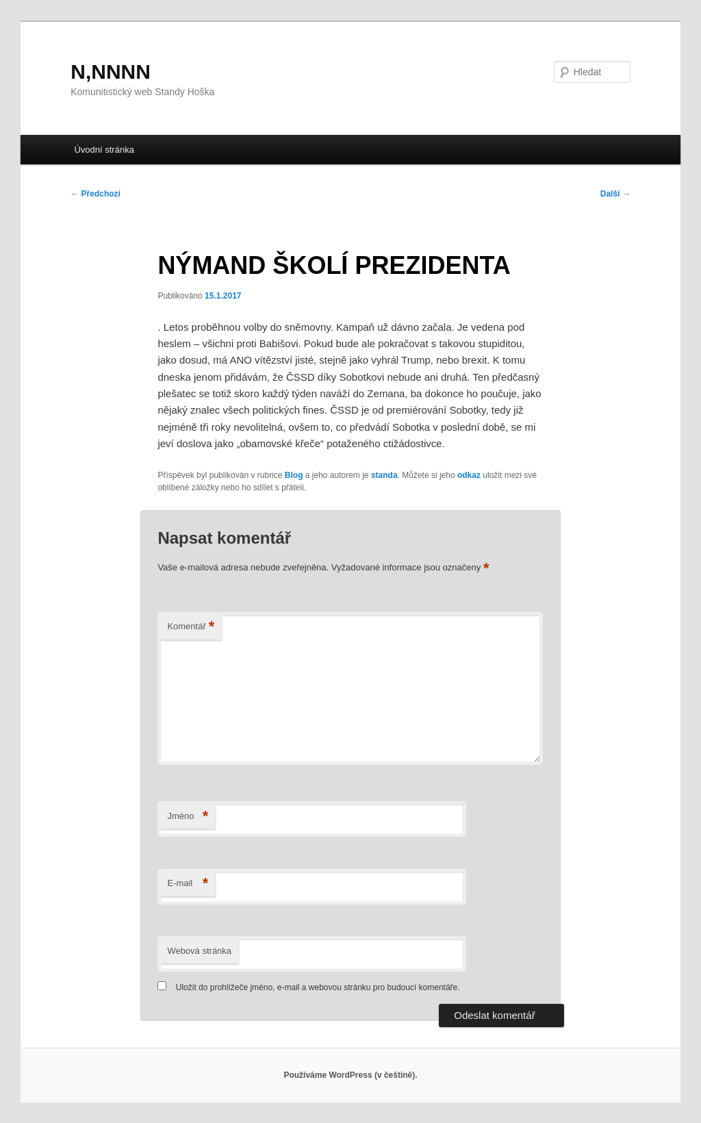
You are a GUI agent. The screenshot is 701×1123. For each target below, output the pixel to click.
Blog (294, 475)
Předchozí (95, 194)
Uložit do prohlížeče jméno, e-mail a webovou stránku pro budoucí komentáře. (318, 987)
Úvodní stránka (103, 149)
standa (384, 475)
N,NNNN (111, 71)
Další (615, 194)
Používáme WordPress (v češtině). (350, 1075)
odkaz (469, 475)
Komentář (190, 627)
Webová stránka (199, 951)
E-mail (187, 884)
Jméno (187, 817)
